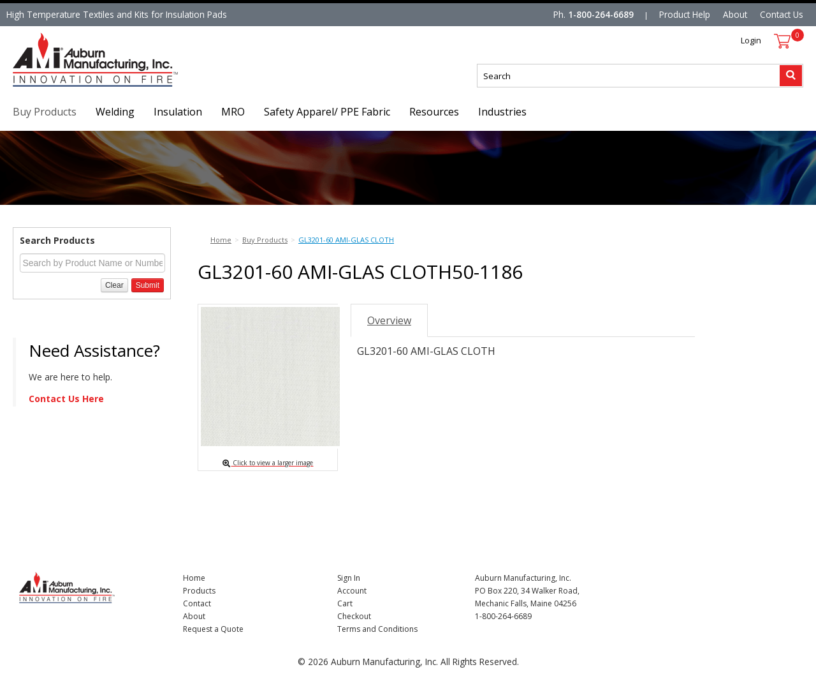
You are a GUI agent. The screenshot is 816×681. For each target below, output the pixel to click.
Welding (115, 112)
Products (199, 590)
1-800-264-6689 (601, 14)
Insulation (178, 112)
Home (194, 577)
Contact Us (781, 14)
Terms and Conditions (377, 629)
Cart (345, 603)
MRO (233, 112)
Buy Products (44, 112)
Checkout (354, 616)
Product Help (684, 14)
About (735, 14)
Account (352, 590)
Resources (434, 112)
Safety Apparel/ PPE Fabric (327, 112)
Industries (502, 112)
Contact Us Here (66, 399)
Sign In (348, 577)
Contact (197, 603)
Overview (389, 320)
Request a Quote (213, 629)
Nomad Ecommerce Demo (66, 86)
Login (751, 40)
